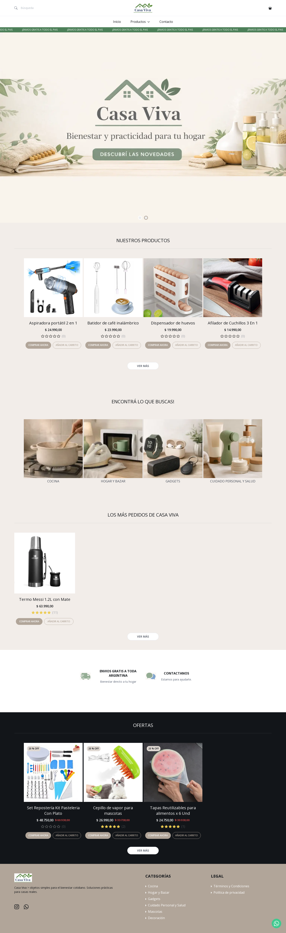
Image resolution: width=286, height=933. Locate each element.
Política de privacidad (229, 892)
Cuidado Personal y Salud (232, 481)
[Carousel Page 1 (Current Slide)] (140, 218)
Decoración (156, 918)
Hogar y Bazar (113, 481)
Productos (138, 21)
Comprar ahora (38, 835)
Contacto (166, 21)
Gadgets (173, 481)
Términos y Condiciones (231, 886)
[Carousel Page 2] (146, 218)
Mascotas (155, 911)
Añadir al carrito (67, 835)
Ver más (143, 850)
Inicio (117, 21)
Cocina (53, 481)
